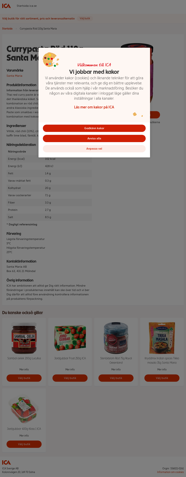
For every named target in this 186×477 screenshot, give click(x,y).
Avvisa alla (94, 138)
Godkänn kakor (94, 128)
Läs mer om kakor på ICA (94, 107)
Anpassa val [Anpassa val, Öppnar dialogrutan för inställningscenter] (94, 148)
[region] (94, 102)
